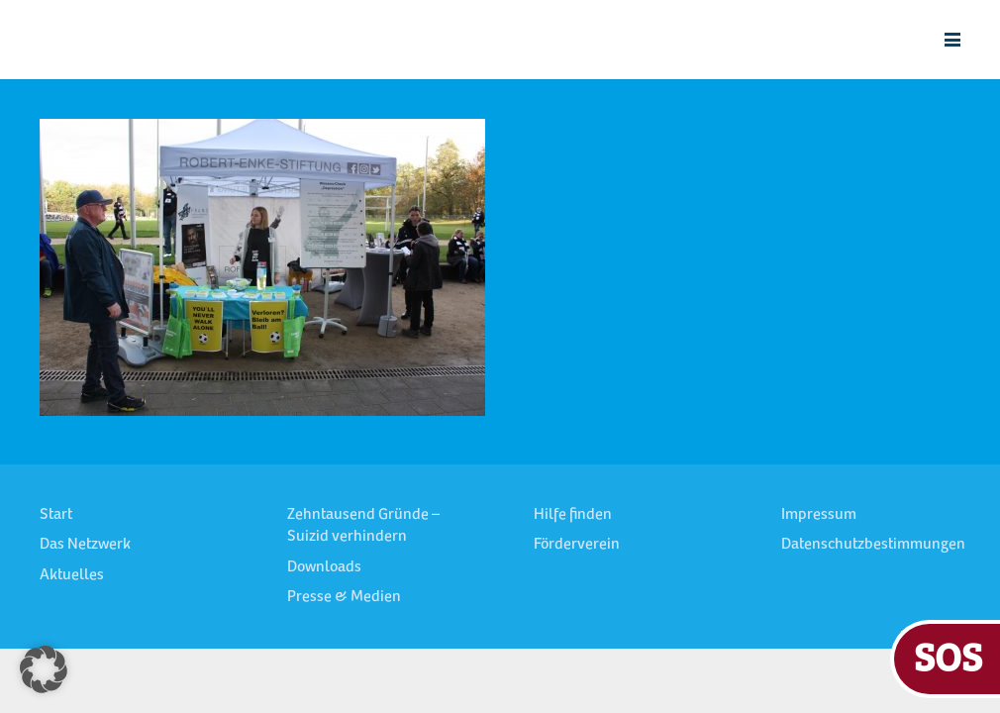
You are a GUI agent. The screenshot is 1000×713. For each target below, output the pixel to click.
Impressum (818, 515)
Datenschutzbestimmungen (873, 545)
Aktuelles (72, 575)
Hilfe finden (573, 515)
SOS (948, 656)
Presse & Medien (344, 597)
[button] (952, 40)
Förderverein (577, 545)
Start (56, 515)
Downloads (324, 567)
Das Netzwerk (85, 545)
